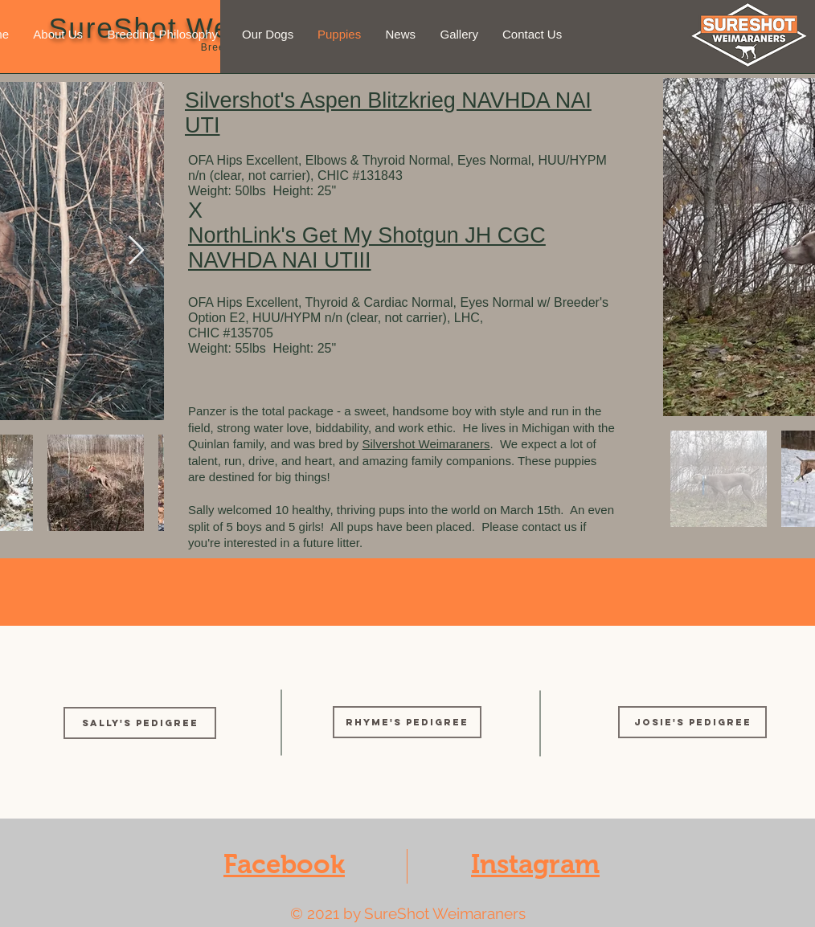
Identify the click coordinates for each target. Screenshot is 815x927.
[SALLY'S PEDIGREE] (139, 723)
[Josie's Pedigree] (692, 722)
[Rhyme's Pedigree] (407, 722)
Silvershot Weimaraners (426, 444)
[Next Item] (136, 251)
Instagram (535, 864)
